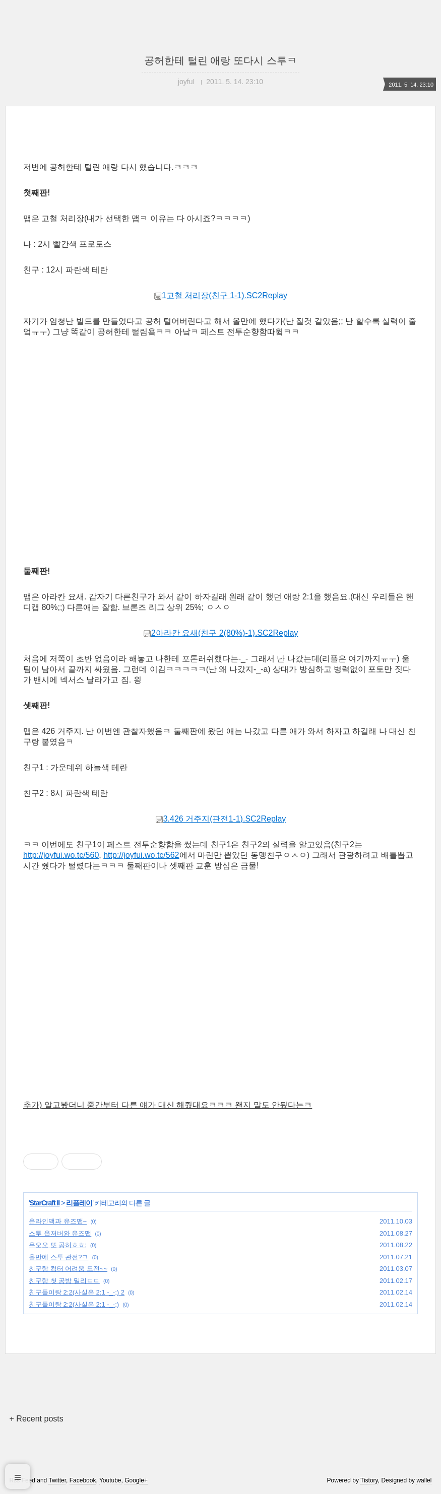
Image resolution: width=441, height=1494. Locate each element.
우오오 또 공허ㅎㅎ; (58, 1245)
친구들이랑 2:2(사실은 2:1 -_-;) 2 (76, 1292)
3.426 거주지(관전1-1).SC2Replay (220, 818)
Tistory (369, 1480)
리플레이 (79, 1203)
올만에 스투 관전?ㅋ (58, 1257)
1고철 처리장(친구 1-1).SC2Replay (220, 295)
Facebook (83, 1480)
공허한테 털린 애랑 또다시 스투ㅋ (220, 60)
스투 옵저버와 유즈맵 (60, 1233)
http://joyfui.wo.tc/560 (61, 855)
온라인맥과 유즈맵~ (58, 1221)
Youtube (110, 1480)
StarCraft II (45, 1203)
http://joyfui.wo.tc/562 (141, 855)
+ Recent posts (37, 1418)
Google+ (136, 1480)
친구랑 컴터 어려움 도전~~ (68, 1268)
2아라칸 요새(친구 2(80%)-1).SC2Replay (220, 633)
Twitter (57, 1480)
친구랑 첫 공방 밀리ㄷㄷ (64, 1280)
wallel (423, 1480)
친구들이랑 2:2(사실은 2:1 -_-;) (74, 1304)
